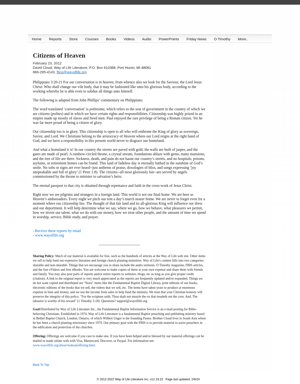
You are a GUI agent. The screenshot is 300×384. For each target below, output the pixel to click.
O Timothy (224, 39)
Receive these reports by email (58, 231)
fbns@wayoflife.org (72, 72)
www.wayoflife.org (49, 235)
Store (74, 39)
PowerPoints (170, 39)
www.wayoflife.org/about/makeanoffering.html (64, 345)
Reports (55, 39)
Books (112, 39)
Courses (92, 39)
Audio (148, 39)
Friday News (198, 39)
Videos (130, 39)
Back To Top (41, 364)
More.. (245, 39)
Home (36, 39)
